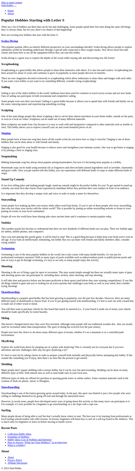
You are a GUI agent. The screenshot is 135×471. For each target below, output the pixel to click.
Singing (6, 133)
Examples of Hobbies (18, 437)
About (11, 13)
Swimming (8, 248)
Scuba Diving (9, 41)
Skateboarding (10, 292)
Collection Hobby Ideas (19, 434)
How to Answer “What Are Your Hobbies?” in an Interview (37, 442)
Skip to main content (11, 2)
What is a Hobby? (17, 445)
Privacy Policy (15, 460)
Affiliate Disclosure (17, 463)
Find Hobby (7, 5)
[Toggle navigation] (15, 6)
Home (11, 10)
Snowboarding (10, 387)
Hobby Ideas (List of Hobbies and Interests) (30, 439)
